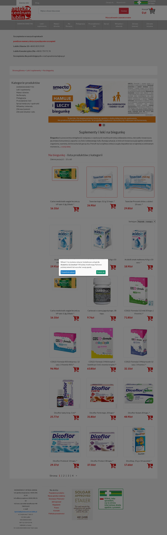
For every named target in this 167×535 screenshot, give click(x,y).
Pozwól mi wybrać (68, 272)
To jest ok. (101, 272)
